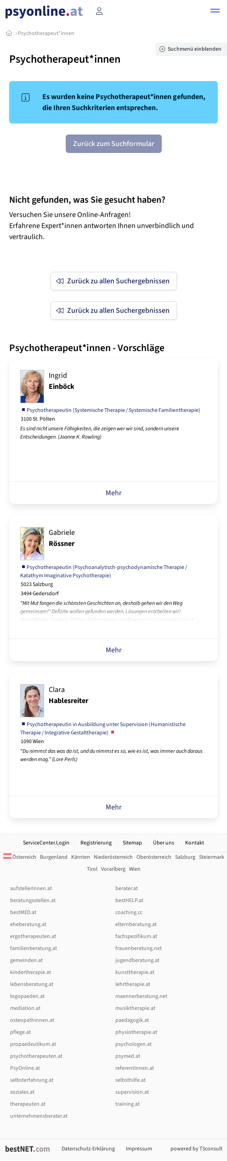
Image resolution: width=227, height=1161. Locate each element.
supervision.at (132, 1092)
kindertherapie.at (30, 972)
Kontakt (194, 843)
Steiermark (211, 857)
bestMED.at (23, 912)
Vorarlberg (113, 869)
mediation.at (25, 1008)
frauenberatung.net (138, 948)
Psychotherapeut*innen (46, 33)
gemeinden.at (26, 960)
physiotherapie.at (136, 1032)
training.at (127, 1104)
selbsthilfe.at (130, 1080)
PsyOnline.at (25, 1068)
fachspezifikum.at (136, 936)
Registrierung (96, 843)
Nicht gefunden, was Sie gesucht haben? (87, 200)
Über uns (163, 843)
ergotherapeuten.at (33, 936)
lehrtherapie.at (132, 984)
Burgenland (54, 857)
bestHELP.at (129, 900)
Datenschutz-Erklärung (88, 1149)
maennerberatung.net (141, 996)
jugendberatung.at (137, 960)
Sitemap (132, 843)
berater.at (126, 888)
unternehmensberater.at (39, 1116)
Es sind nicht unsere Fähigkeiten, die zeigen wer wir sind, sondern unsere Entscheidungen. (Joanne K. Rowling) (99, 433)
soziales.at (22, 1092)
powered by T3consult (196, 1149)
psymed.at (127, 1056)
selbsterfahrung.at (31, 1080)
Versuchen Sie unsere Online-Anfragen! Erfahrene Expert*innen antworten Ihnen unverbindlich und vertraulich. (101, 226)
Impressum (139, 1149)
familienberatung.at (33, 948)
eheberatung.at (28, 924)
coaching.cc (128, 912)
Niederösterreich (113, 857)
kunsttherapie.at (134, 972)
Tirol (92, 869)
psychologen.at (133, 1044)
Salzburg (185, 857)
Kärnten (80, 857)
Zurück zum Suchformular (113, 144)
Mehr (114, 493)
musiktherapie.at (135, 1008)
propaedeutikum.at (33, 1044)
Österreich (19, 857)
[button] (215, 12)
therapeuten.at (27, 1104)
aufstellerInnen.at (31, 888)
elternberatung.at (136, 924)
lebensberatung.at (31, 984)
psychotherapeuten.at (36, 1056)
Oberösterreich (153, 857)
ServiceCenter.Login (46, 843)
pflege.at (20, 1032)
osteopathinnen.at (32, 1020)
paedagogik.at (132, 1020)
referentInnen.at (134, 1068)
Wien (135, 869)
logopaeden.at (27, 996)
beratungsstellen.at (33, 900)
